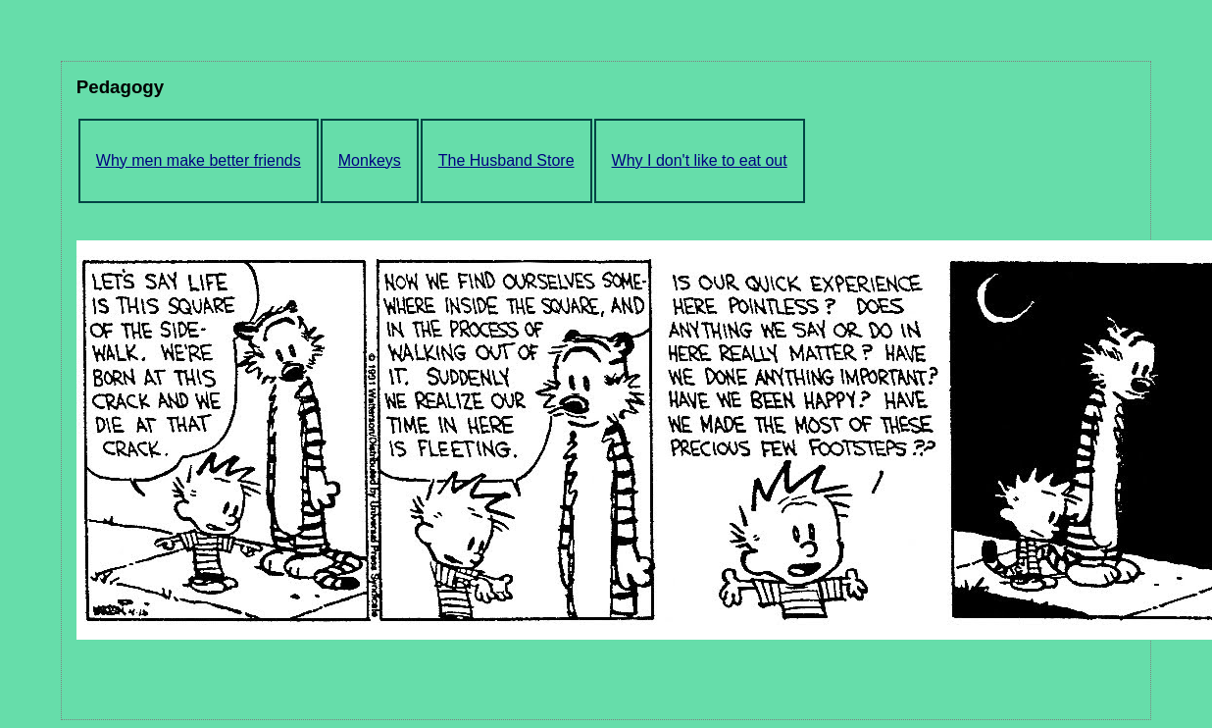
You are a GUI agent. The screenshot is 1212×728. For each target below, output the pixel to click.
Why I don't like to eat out (699, 160)
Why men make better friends (198, 160)
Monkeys (369, 160)
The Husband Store (506, 160)
